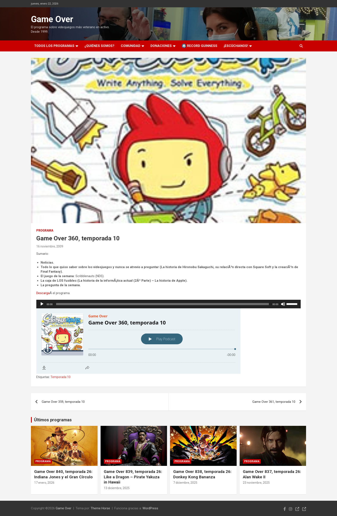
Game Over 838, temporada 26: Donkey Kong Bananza (202, 474)
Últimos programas (53, 419)
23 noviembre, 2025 (256, 482)
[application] (168, 304)
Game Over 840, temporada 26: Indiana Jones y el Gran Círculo (63, 474)
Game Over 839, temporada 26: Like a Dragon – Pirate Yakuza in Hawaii (133, 477)
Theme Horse (100, 508)
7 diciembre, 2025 (185, 482)
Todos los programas (54, 46)
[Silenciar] (283, 304)
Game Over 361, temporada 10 (273, 402)
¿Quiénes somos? (99, 46)
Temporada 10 (60, 377)
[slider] (162, 304)
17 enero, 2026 (44, 482)
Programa (44, 230)
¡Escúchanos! (236, 46)
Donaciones (161, 46)
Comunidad (130, 46)
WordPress (150, 508)
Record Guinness (199, 46)
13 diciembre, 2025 (117, 488)
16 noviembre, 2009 (49, 246)
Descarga (43, 293)
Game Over (52, 19)
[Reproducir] (42, 304)
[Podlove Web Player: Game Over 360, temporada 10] (168, 341)
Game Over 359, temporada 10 (63, 402)
